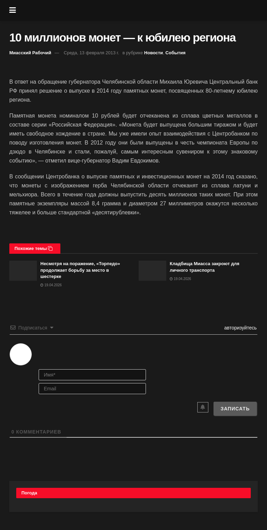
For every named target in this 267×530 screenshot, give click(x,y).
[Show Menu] (12, 10)
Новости (153, 52)
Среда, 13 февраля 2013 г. (91, 52)
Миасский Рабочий (30, 52)
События (176, 52)
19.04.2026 (51, 285)
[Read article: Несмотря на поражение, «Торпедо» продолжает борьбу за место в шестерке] (23, 270)
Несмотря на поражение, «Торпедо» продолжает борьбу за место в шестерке (80, 270)
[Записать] (235, 409)
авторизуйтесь (240, 328)
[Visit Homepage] (138, 10)
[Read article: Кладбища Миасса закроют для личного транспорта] (152, 270)
